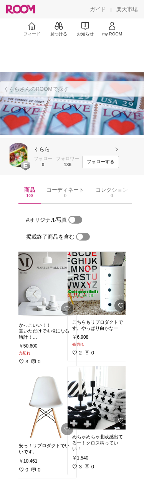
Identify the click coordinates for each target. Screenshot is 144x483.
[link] (45, 285)
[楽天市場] (127, 9)
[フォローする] (100, 162)
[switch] (75, 220)
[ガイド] (98, 9)
